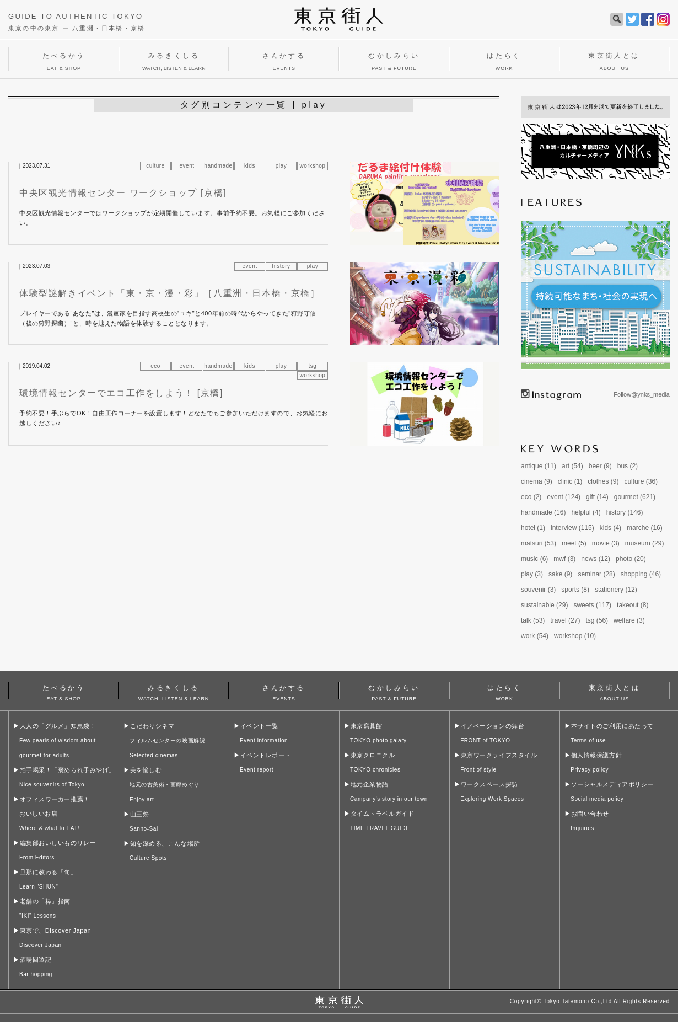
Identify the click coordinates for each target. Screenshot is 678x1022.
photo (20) (631, 559)
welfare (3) (629, 620)
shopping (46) (641, 574)
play (281, 166)
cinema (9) (536, 481)
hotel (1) (533, 528)
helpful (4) (585, 512)
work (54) (534, 636)
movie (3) (606, 543)
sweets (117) (592, 605)
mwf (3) (564, 559)
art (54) (572, 466)
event (187, 166)
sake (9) (560, 574)
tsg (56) (596, 620)
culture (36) (641, 481)
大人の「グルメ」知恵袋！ (57, 740)
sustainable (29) (544, 605)
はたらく (504, 691)
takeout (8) (632, 605)
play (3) (532, 574)
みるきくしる (173, 691)
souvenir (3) (538, 589)
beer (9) (600, 466)
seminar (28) (596, 574)
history (281, 266)
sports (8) (575, 589)
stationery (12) (616, 589)
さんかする (283, 691)
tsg (313, 366)
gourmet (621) (634, 497)
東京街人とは (614, 691)
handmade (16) (543, 512)
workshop (313, 166)
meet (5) (574, 543)
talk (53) (533, 620)
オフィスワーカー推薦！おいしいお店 (54, 813)
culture (155, 166)
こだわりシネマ (167, 740)
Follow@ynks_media (642, 394)
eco (155, 366)
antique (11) (538, 466)
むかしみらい (394, 691)
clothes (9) (603, 481)
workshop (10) (575, 636)
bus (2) (627, 466)
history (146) (624, 512)
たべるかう (63, 691)
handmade (218, 166)
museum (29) (644, 543)
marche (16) (645, 528)
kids (249, 166)
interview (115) (572, 528)
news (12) (595, 559)
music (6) (534, 559)
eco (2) (531, 497)
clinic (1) (570, 481)
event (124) (563, 497)
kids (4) (610, 528)
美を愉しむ (165, 784)
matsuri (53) (538, 543)
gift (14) (597, 497)
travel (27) (565, 620)
